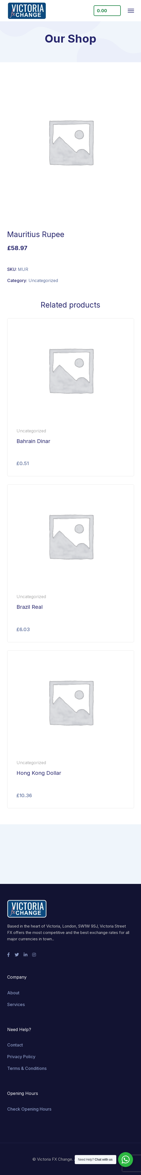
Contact (15, 1045)
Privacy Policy (21, 1056)
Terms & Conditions (27, 1068)
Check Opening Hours (29, 1109)
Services (16, 1004)
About (13, 992)
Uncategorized (43, 280)
